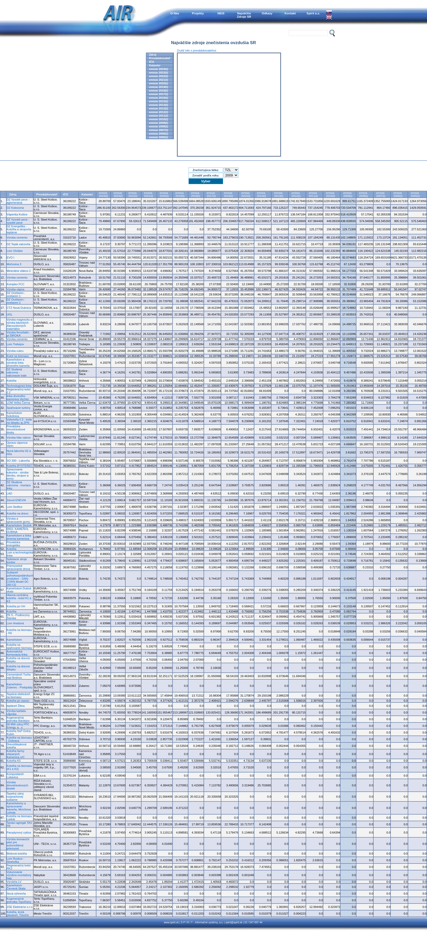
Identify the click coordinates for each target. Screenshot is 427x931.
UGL (10, 314)
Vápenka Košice (17, 214)
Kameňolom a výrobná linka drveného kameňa (18, 362)
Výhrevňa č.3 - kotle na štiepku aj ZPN (19, 421)
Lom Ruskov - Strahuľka (15, 860)
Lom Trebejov (15, 344)
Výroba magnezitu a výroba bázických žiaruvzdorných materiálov (19, 324)
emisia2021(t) (148, 194)
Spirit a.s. (313, 13)
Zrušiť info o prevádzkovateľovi (196, 50)
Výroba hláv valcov (19, 437)
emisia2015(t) (245, 194)
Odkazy (267, 13)
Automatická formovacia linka (17, 653)
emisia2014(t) (261, 194)
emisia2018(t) (195, 194)
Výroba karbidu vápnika (16, 712)
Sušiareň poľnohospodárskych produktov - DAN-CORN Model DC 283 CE (20, 578)
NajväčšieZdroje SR (244, 15)
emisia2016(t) (228, 194)
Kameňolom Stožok (19, 525)
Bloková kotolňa (17, 853)
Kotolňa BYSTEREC (20, 465)
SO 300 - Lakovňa (18, 460)
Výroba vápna (15, 289)
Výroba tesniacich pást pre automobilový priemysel (18, 844)
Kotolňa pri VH (16, 606)
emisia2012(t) (295, 194)
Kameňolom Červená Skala (16, 887)
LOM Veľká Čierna (18, 402)
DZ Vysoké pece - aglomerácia (18, 201)
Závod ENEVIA (16, 500)
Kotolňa (11, 380)
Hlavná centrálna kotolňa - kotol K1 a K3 (19, 598)
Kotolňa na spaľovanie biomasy (19, 646)
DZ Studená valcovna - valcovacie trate (17, 372)
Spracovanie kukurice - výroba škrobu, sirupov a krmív (17, 474)
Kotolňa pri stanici (18, 700)
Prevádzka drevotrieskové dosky (16, 429)
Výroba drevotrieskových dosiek (17, 785)
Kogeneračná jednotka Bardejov (18, 719)
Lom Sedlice (15, 506)
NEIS (220, 13)
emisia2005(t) (415, 194)
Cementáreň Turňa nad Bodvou (19, 676)
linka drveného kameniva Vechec (18, 397)
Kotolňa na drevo (17, 513)
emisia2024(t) (103, 194)
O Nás (175, 13)
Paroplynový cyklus (19, 832)
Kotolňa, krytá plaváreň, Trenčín (18, 913)
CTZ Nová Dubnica (19, 307)
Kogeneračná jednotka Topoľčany (19, 900)
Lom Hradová (15, 623)
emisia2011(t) (313, 194)
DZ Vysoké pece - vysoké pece (18, 221)
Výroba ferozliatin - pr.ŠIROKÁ (19, 334)
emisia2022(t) (132, 194)
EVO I (10, 257)
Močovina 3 (14, 264)
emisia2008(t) (363, 194)
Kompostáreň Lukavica (15, 775)
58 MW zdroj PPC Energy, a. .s (18, 726)
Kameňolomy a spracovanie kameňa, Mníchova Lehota (19, 808)
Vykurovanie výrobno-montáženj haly (19, 875)
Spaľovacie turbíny (19, 407)
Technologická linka (19, 385)
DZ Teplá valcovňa (18, 244)
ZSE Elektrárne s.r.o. (20, 906)
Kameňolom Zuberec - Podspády (20, 686)
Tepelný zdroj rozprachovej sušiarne (15, 796)
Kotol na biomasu (18, 356)
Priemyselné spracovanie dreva (18, 567)
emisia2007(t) (380, 194)
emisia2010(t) (330, 194)
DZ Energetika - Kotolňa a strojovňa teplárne (19, 229)
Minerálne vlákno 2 (19, 270)
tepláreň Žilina (16, 705)
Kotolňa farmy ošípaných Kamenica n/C (16, 754)
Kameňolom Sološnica (14, 414)
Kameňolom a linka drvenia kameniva (19, 537)
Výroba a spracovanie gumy (18, 520)
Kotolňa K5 (14, 760)
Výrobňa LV (14, 881)
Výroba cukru (15, 350)
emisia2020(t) (164, 194)
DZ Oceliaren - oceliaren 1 (16, 294)
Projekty (198, 13)
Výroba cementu (17, 237)
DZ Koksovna (15, 207)
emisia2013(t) (278, 194)
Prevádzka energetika (13, 544)
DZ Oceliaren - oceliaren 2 (16, 301)
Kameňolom (14, 639)
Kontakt (290, 13)
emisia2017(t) (211, 194)
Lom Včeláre (15, 250)
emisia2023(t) (118, 194)
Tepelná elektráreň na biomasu (18, 695)
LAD (9, 493)
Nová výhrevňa (16, 893)
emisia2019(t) (179, 194)
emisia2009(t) (347, 194)
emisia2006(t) (397, 194)
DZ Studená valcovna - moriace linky (19, 485)
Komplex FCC (16, 284)
